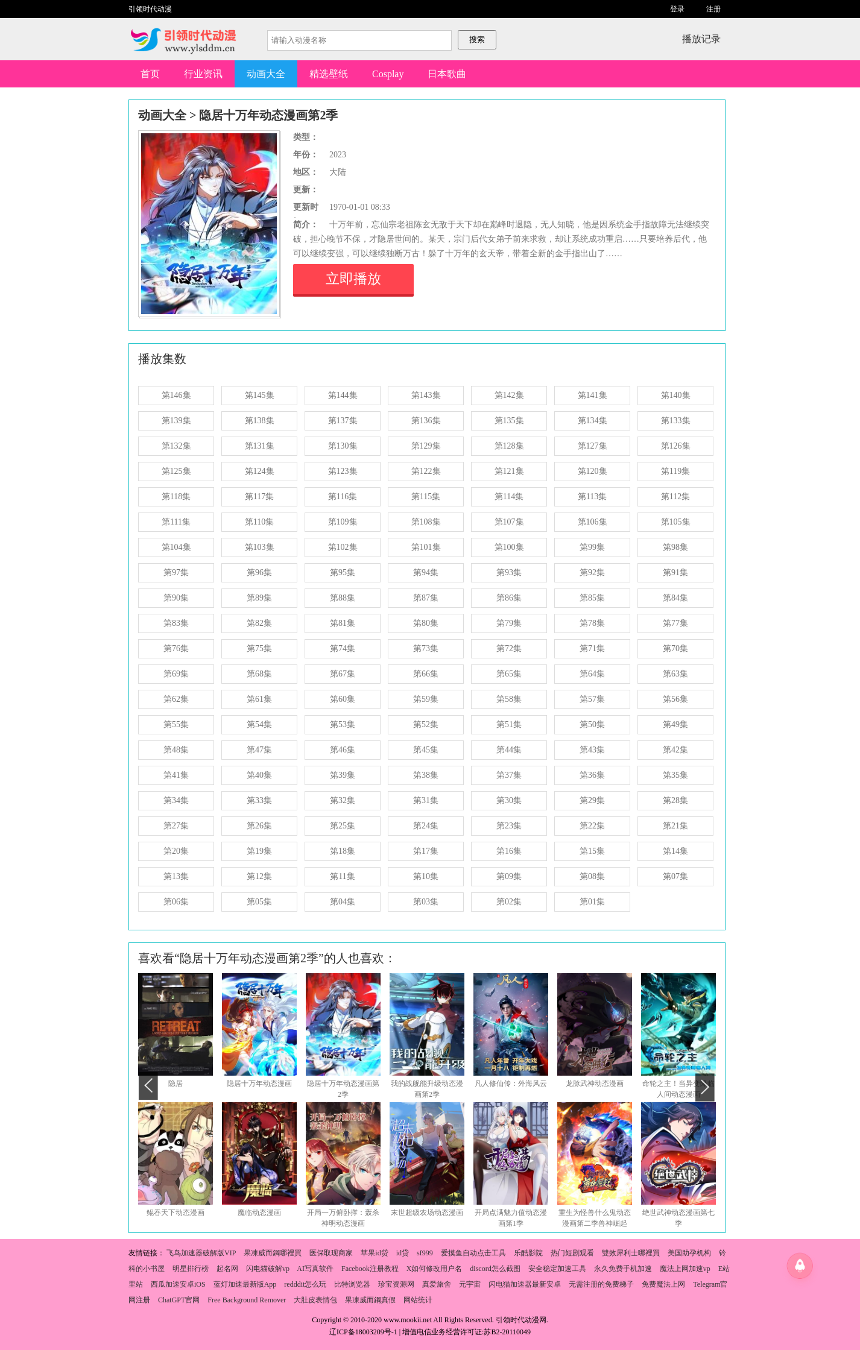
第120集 (592, 471)
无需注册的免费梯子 (601, 1284)
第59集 (425, 699)
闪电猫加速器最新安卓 (524, 1284)
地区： (305, 172)
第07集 (675, 876)
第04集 (342, 901)
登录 (677, 9)
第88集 (342, 597)
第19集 (259, 851)
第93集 (509, 572)
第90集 (176, 597)
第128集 (509, 445)
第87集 (425, 597)
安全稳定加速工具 (557, 1268)
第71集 (592, 648)
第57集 (592, 699)
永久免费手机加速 (623, 1268)
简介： (305, 224)
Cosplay (387, 74)
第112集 (675, 496)
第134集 (592, 420)
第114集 (509, 496)
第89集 (259, 597)
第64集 (592, 673)
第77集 (675, 623)
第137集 (343, 420)
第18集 (342, 851)
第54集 (259, 724)
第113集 (592, 496)
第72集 (509, 648)
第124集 (259, 471)
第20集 (176, 851)
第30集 (509, 800)
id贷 (402, 1253)
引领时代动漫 (150, 9)
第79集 (509, 623)
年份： (305, 154)
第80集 (425, 623)
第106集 (592, 521)
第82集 (259, 623)
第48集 (176, 749)
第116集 (342, 496)
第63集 (675, 673)
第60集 (342, 699)
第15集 (592, 851)
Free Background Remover (246, 1300)
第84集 (675, 597)
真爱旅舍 (436, 1284)
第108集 (426, 521)
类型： (305, 137)
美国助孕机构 (689, 1253)
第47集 (259, 749)
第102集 (343, 547)
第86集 (509, 597)
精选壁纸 (328, 74)
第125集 (176, 471)
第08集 (592, 876)
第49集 (675, 724)
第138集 (259, 420)
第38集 (425, 775)
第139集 (176, 420)
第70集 (675, 648)
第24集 (425, 825)
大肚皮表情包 (315, 1300)
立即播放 (353, 278)
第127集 (592, 445)
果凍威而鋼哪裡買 (273, 1253)
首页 (150, 74)
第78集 (592, 623)
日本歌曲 (447, 74)
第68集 (259, 673)
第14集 (675, 851)
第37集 (509, 775)
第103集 (259, 547)
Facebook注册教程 (370, 1268)
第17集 (425, 851)
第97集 (176, 572)
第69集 (176, 673)
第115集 (425, 496)
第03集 (425, 901)
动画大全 (266, 74)
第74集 (342, 648)
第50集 (592, 724)
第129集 (426, 445)
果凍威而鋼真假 (370, 1300)
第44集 (509, 749)
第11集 (342, 876)
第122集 (426, 471)
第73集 (425, 648)
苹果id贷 (374, 1253)
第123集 (343, 471)
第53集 (342, 724)
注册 (713, 9)
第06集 (176, 901)
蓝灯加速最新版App (245, 1284)
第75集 (259, 648)
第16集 (509, 851)
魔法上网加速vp (685, 1268)
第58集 (509, 699)
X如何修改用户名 (434, 1268)
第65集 (509, 673)
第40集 (259, 775)
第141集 (592, 395)
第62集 (176, 699)
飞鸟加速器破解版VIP (201, 1253)
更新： (305, 189)
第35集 (675, 775)
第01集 (592, 901)
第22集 (592, 825)
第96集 (259, 572)
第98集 (675, 547)
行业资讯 (203, 74)
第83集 (176, 623)
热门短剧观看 (572, 1253)
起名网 (227, 1268)
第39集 (342, 775)
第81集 (342, 623)
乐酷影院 (528, 1253)
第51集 (509, 724)
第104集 (176, 547)
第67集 (342, 673)
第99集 (592, 547)
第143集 (426, 395)
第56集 (675, 699)
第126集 (676, 445)
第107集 (509, 521)
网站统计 (417, 1300)
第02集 (509, 901)
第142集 (509, 395)
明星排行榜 (190, 1268)
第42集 (675, 749)
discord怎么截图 (495, 1268)
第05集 (259, 901)
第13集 (176, 876)
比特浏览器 (352, 1284)
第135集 (509, 420)
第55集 (176, 724)
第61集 (259, 699)
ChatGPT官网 (179, 1300)
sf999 (425, 1253)
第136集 (426, 420)
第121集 (509, 471)
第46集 (342, 749)
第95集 (342, 572)
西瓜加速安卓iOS (178, 1284)
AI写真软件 (315, 1268)
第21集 (675, 825)
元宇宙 (470, 1284)
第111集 (176, 521)
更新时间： (305, 209)
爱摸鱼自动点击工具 (473, 1253)
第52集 (425, 724)
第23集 (509, 825)
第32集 (342, 800)
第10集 (425, 876)
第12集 (259, 876)
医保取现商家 (331, 1253)
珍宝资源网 (396, 1284)
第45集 (425, 749)
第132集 (176, 445)
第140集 (676, 395)
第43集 (592, 749)
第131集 (259, 445)
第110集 (259, 521)
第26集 (259, 825)
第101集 (426, 547)
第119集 (675, 471)
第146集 (176, 395)
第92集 (592, 572)
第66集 (425, 673)
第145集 (259, 395)
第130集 (343, 445)
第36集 (592, 775)
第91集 (675, 572)
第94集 (425, 572)
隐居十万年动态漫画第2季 (268, 115)
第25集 (342, 825)
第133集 (676, 420)
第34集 (176, 800)
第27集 (176, 825)
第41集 (176, 775)
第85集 (592, 597)
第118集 (176, 496)
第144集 (343, 395)
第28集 (675, 800)
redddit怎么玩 (305, 1284)
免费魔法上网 (663, 1284)
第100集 (509, 547)
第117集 (259, 496)
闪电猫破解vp (267, 1268)
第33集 (259, 800)
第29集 (592, 800)
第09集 (509, 876)
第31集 (425, 800)
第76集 (176, 648)
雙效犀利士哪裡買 (631, 1253)
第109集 (343, 521)
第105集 (676, 521)
